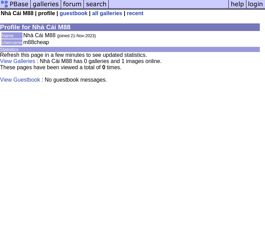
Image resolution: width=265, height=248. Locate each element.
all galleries (107, 13)
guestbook (74, 13)
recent (135, 13)
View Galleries (17, 61)
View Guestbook (20, 80)
